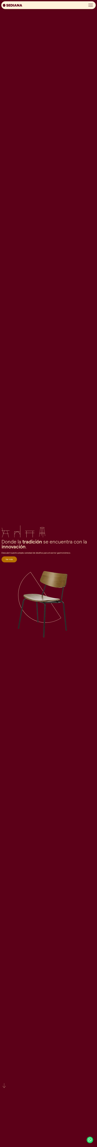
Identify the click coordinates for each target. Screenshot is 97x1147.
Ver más (9, 559)
